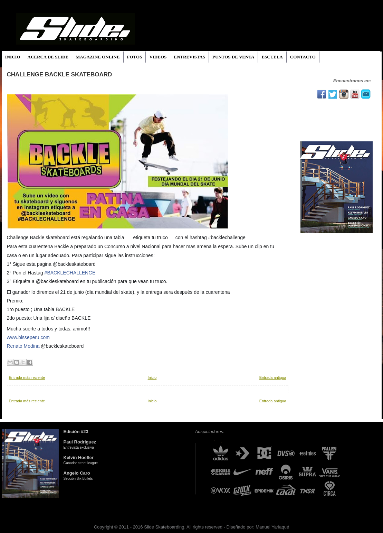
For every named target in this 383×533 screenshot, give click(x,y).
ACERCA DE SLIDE (48, 56)
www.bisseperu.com (28, 337)
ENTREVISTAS (189, 56)
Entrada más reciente (27, 377)
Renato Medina (23, 346)
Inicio (152, 377)
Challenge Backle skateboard (59, 74)
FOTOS (134, 56)
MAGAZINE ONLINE (98, 56)
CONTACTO (303, 56)
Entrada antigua (272, 377)
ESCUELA (272, 56)
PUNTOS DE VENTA (233, 56)
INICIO (12, 56)
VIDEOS (157, 56)
